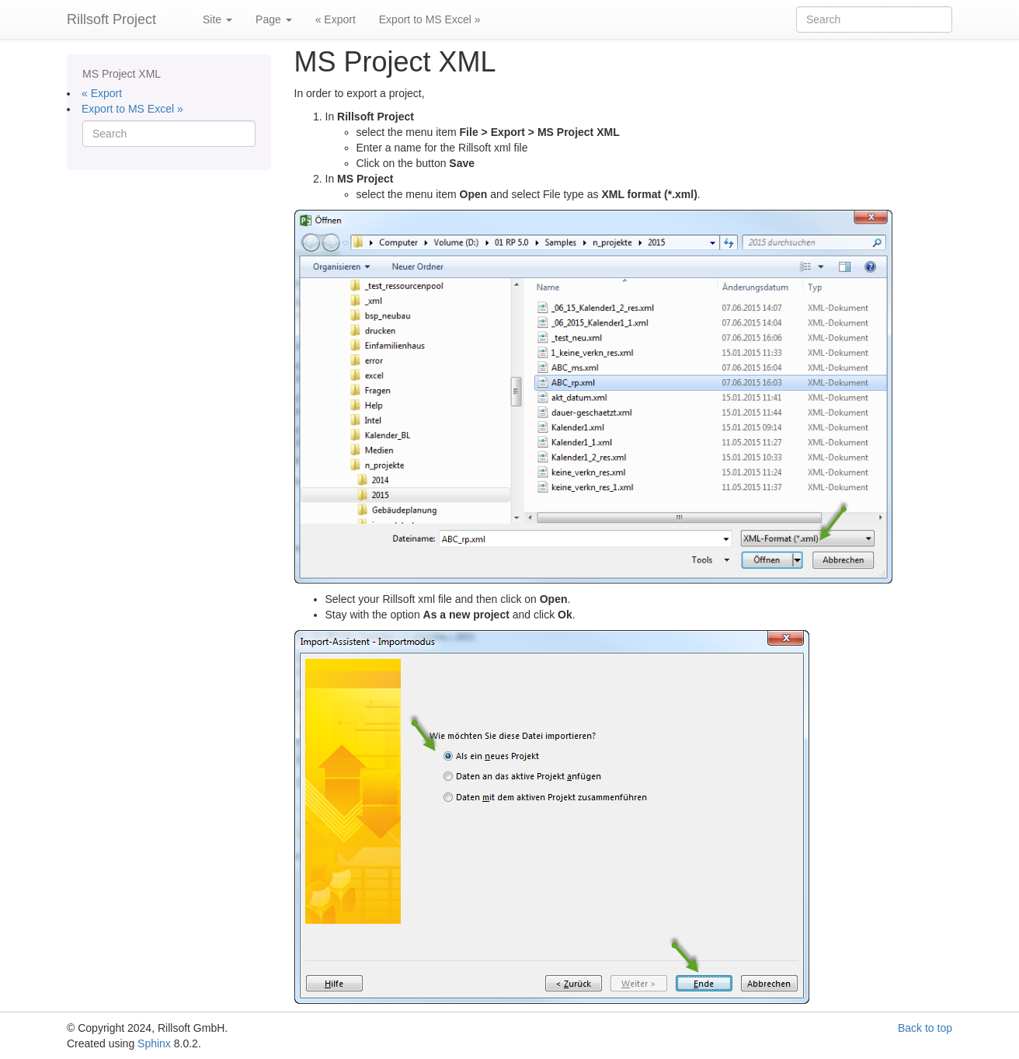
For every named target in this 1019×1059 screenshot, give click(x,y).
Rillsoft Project (111, 19)
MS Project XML (121, 74)
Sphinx (154, 1043)
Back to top (925, 1028)
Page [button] (274, 19)
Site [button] (217, 19)
